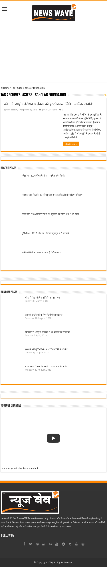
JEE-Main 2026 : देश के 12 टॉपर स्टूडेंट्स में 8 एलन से (45, 233)
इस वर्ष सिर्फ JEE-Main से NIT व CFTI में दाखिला (46, 349)
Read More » (71, 144)
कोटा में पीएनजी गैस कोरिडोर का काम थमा (42, 297)
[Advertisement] (53, 56)
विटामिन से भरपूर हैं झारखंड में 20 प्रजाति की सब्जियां (47, 332)
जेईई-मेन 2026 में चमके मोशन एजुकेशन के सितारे (43, 175)
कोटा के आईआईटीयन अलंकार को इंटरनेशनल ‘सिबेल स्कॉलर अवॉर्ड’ (48, 104)
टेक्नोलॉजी (53, 110)
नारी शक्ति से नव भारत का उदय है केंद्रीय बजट (41, 252)
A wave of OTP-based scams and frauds (46, 366)
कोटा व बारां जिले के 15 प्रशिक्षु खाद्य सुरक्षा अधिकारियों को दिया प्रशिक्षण (52, 195)
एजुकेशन (45, 110)
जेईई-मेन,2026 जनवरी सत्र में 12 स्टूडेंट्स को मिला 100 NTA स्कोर (50, 214)
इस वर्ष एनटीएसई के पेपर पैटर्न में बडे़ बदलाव (43, 315)
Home (5, 88)
